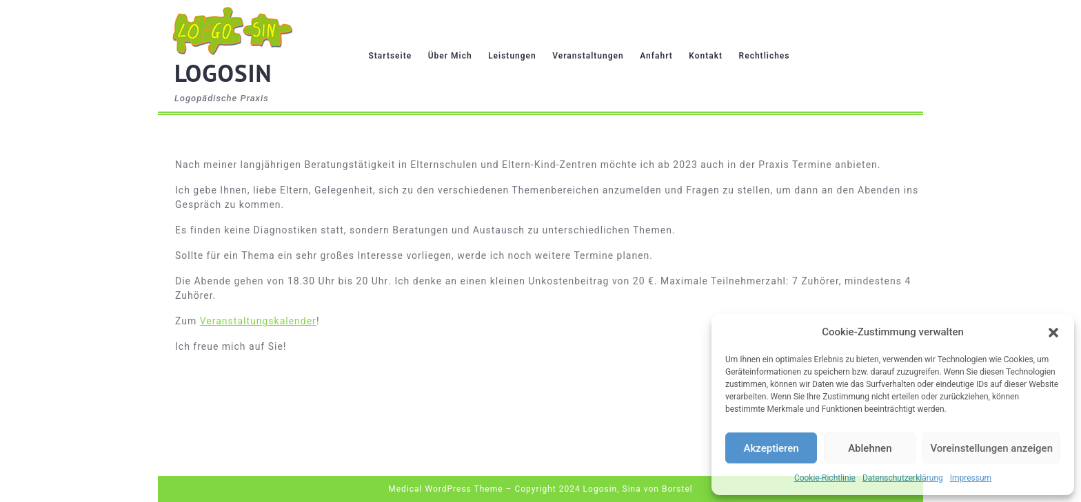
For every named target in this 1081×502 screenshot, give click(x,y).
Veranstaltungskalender (258, 320)
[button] (1053, 332)
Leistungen (512, 56)
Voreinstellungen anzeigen (991, 448)
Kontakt (706, 56)
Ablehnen (869, 448)
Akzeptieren (771, 448)
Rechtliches (764, 56)
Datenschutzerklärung (902, 478)
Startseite (390, 56)
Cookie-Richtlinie (825, 478)
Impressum (970, 478)
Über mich (450, 56)
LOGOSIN (223, 73)
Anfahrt (656, 56)
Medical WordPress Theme (445, 489)
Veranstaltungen (587, 56)
